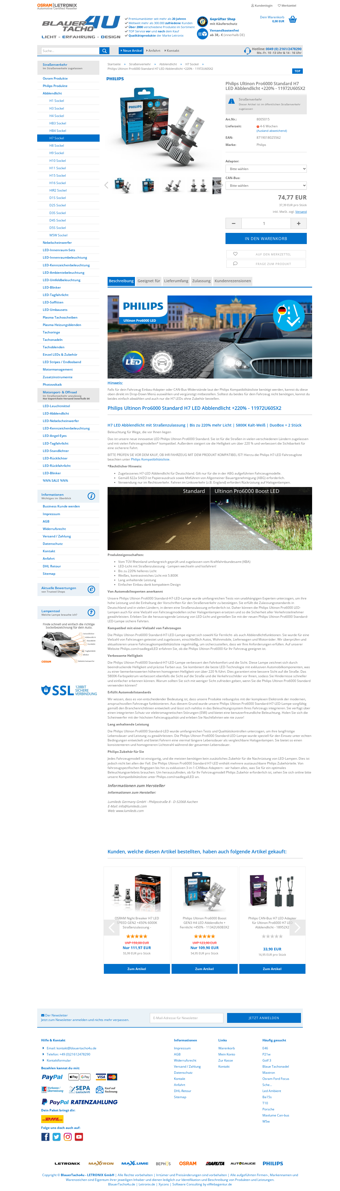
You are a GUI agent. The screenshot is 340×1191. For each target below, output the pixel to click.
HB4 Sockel (57, 130)
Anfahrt (154, 50)
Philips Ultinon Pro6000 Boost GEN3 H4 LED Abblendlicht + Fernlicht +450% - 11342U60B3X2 (204, 922)
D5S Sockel (57, 227)
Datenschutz (53, 543)
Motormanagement (58, 369)
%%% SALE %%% (55, 480)
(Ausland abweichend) (272, 131)
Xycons (164, 1184)
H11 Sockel (57, 168)
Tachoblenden (54, 347)
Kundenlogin (262, 5)
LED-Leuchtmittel (56, 406)
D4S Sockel (57, 220)
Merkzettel (287, 5)
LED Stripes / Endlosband (62, 362)
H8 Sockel (56, 145)
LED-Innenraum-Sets (59, 250)
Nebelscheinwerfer (57, 242)
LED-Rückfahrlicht (57, 465)
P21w (266, 1054)
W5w (266, 1121)
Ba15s (267, 1097)
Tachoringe (51, 332)
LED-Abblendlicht (56, 413)
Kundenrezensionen (233, 280)
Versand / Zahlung (57, 536)
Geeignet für (149, 280)
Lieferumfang (176, 280)
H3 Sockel (56, 108)
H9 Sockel (56, 153)
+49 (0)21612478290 (75, 1054)
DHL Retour (52, 566)
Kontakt (173, 50)
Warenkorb (226, 1048)
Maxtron (268, 1072)
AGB (46, 521)
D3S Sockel (57, 213)
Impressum (51, 514)
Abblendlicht (52, 93)
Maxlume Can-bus (275, 1115)
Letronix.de (147, 1184)
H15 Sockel (57, 175)
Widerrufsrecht (54, 529)
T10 (265, 1103)
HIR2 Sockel (58, 190)
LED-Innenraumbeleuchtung (65, 257)
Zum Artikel (137, 969)
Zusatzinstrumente (58, 377)
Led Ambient (271, 1091)
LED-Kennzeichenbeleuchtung (66, 265)
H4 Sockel (56, 116)
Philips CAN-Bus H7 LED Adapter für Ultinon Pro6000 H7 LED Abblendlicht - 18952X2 (272, 922)
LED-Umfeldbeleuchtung (61, 280)
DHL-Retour (182, 1091)
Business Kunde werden (61, 506)
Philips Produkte (55, 86)
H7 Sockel (56, 138)
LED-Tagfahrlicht (56, 295)
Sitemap (49, 573)
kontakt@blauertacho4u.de (76, 1048)
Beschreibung (121, 280)
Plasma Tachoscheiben (60, 317)
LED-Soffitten (53, 302)
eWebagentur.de (219, 1184)
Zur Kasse (225, 1060)
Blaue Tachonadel (275, 1066)
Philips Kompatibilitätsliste (150, 459)
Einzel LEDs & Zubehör (60, 354)
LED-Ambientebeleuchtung (63, 272)
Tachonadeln (53, 339)
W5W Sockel (58, 235)
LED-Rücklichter (55, 458)
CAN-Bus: (233, 178)
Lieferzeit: (233, 126)
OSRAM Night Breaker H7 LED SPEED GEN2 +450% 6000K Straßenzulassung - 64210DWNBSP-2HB (137, 922)
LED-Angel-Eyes (55, 435)
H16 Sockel (57, 183)
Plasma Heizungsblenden (62, 325)
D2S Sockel (57, 205)
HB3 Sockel (57, 123)
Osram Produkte (55, 78)
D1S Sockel (57, 197)
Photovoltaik (52, 384)
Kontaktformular (59, 1060)
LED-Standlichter (56, 451)
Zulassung (201, 280)
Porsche (268, 1109)
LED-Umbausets (55, 309)
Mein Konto (226, 1054)
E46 (265, 1048)
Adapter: (232, 161)
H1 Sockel (56, 100)
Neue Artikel (131, 50)
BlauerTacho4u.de (121, 1184)
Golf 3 (266, 1060)
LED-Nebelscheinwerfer (61, 421)
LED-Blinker (52, 287)
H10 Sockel (57, 160)
